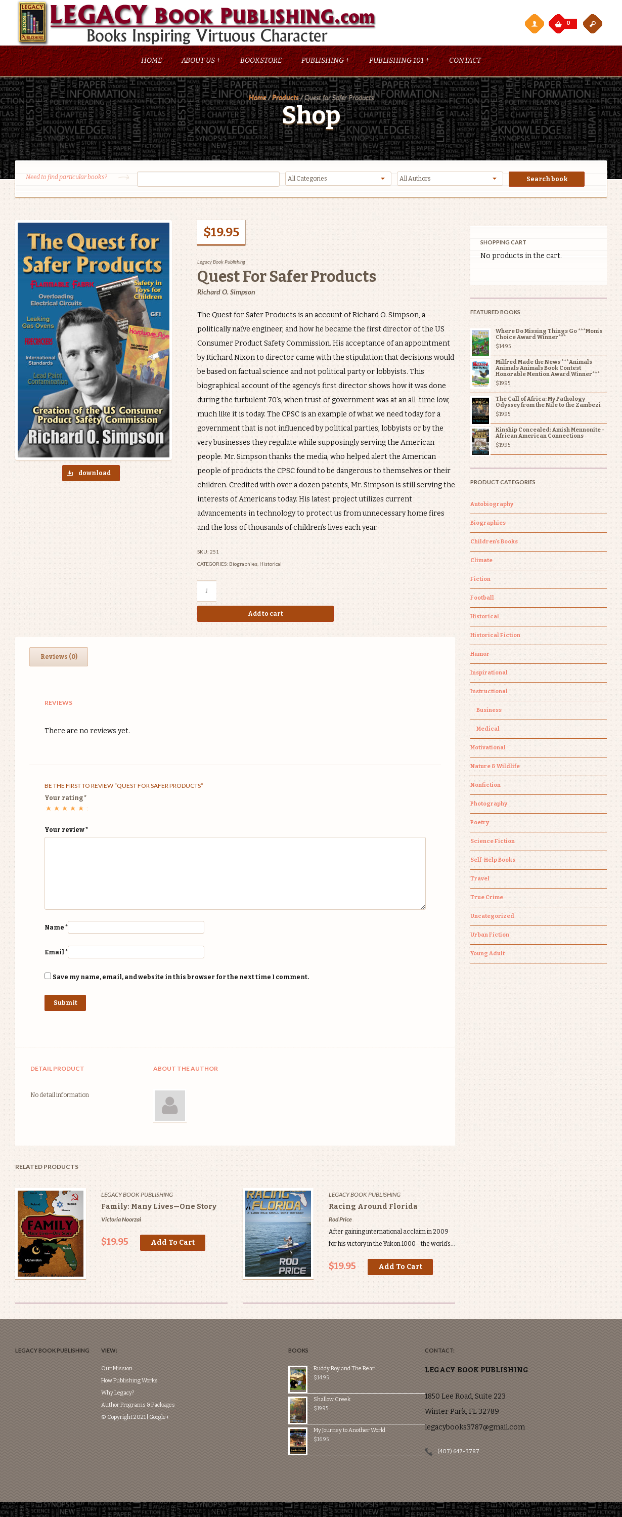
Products (285, 97)
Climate (481, 560)
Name (56, 928)
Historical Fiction (495, 635)
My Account (534, 23)
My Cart (559, 21)
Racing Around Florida (373, 1207)
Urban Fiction (489, 935)
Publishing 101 (399, 61)
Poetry (479, 822)
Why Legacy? (132, 1363)
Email (56, 952)
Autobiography (491, 504)
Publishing (325, 61)
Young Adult (487, 953)
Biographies (243, 564)
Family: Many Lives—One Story (158, 1207)
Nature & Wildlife (495, 766)
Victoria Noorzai (121, 1220)
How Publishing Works (144, 1350)
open (593, 23)
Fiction (480, 579)
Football (482, 598)
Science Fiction (492, 841)
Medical (488, 729)
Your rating (65, 798)
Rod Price (340, 1220)
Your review (66, 830)
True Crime (486, 897)
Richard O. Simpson (226, 292)
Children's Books (494, 541)
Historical (270, 564)
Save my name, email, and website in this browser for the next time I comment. (181, 977)
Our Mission (132, 1338)
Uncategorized (492, 916)
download (86, 474)
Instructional (489, 691)
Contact (465, 61)
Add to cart (265, 614)
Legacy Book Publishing (221, 262)
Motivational (488, 747)
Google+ (174, 1387)
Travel (480, 878)
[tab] (58, 657)
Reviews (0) (58, 657)
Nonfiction (485, 785)
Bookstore (261, 61)
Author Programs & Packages (153, 1375)
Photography (488, 803)
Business (489, 710)
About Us (201, 61)
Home (151, 61)
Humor (480, 654)
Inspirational (489, 672)
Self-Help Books (492, 860)
